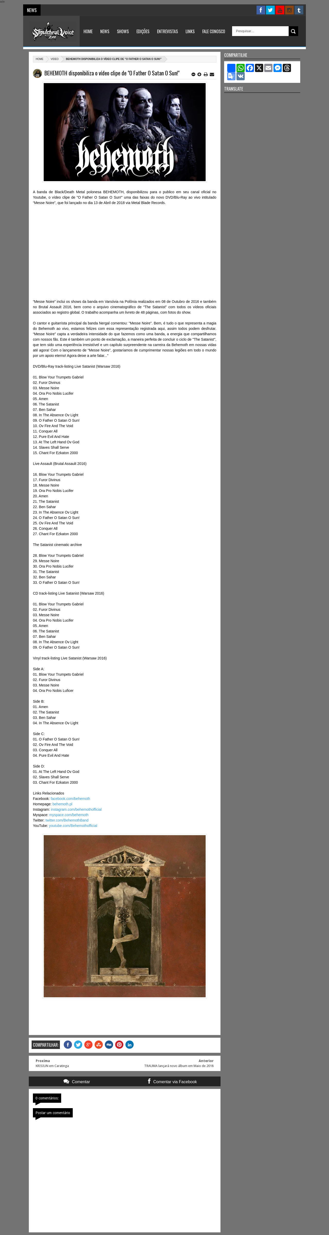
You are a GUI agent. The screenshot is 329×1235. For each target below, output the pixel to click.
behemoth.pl (62, 804)
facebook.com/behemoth (70, 799)
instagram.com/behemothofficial (76, 809)
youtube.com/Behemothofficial (73, 826)
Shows (123, 31)
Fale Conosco (213, 31)
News (104, 31)
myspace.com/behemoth (69, 815)
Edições (142, 31)
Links (190, 31)
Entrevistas (167, 31)
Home (88, 31)
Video (55, 59)
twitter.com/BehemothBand (66, 820)
